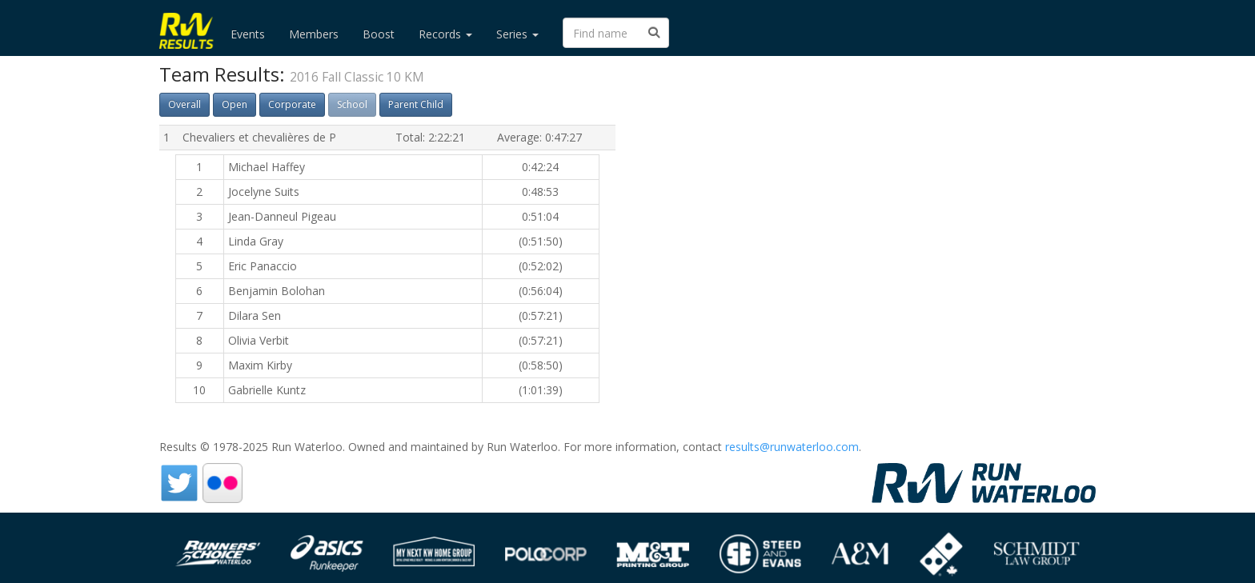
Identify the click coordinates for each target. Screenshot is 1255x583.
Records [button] (445, 34)
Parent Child (415, 104)
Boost (379, 34)
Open (234, 104)
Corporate (292, 104)
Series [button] (517, 34)
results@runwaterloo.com (792, 446)
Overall (184, 104)
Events (248, 34)
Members (314, 34)
